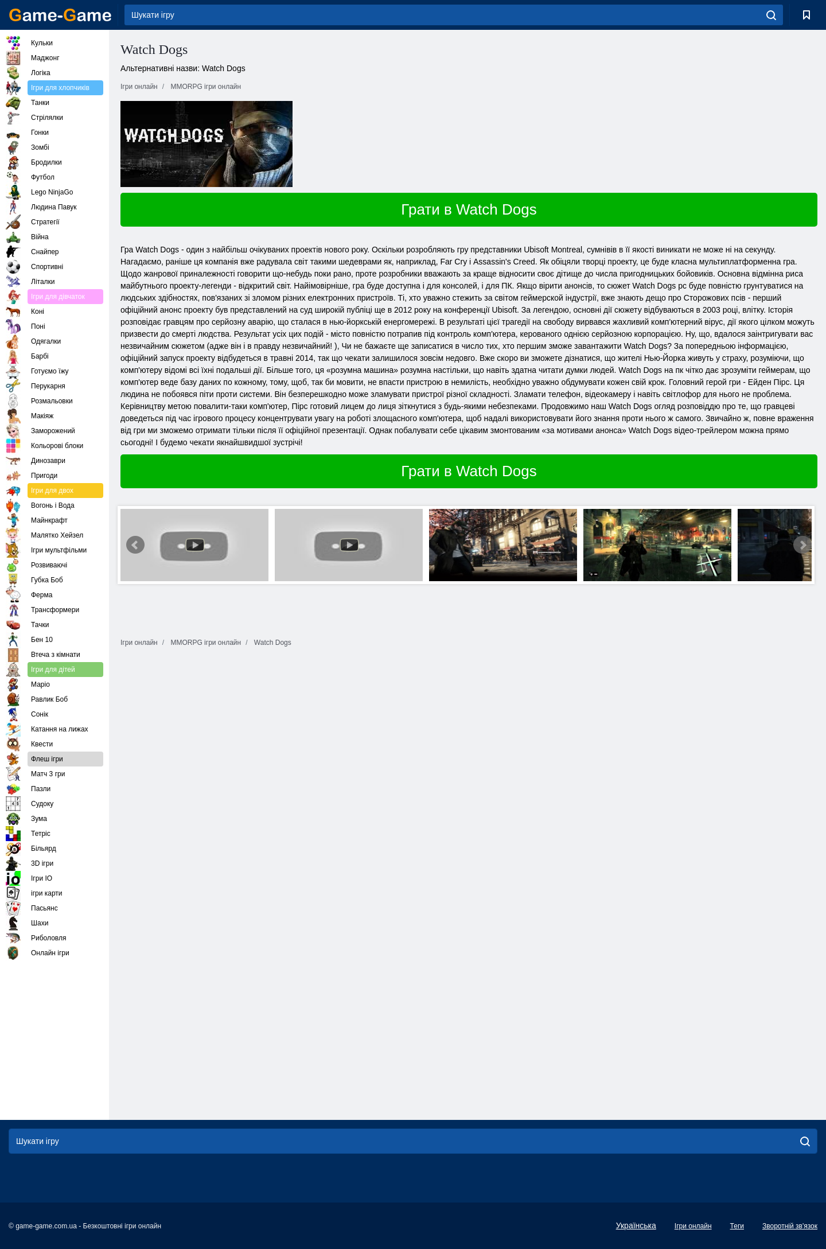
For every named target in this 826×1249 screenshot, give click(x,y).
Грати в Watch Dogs (468, 209)
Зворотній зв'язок (789, 1226)
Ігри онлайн (693, 1226)
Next (802, 545)
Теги (737, 1226)
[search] (771, 15)
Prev (135, 545)
